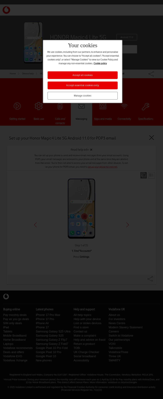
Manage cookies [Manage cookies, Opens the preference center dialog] (82, 95)
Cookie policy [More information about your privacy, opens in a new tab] (100, 63)
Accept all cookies (83, 75)
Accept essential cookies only (82, 85)
